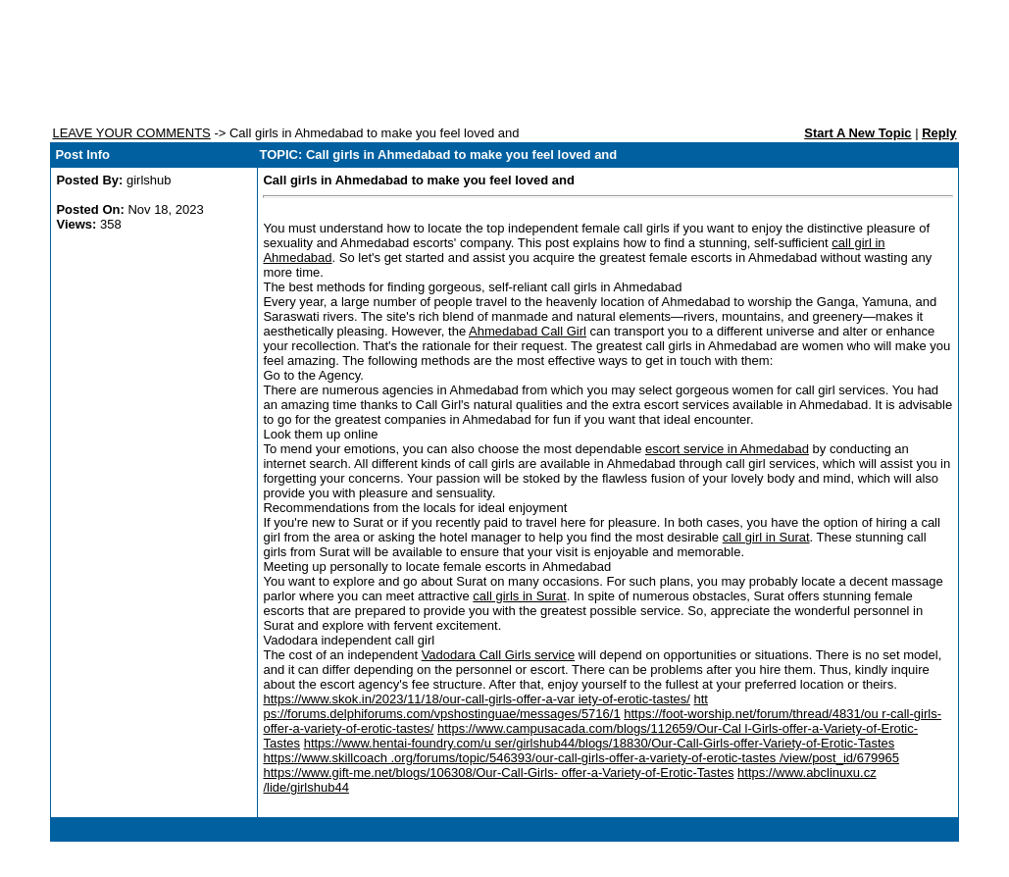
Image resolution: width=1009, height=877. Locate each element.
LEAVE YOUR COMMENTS (131, 133)
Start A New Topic (857, 133)
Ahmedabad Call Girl (527, 331)
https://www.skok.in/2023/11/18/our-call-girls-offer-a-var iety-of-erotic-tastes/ (476, 699)
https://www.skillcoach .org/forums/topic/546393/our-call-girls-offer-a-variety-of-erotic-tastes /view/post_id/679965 (581, 757)
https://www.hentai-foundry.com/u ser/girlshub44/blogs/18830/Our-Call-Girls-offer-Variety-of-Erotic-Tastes (599, 743)
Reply (939, 133)
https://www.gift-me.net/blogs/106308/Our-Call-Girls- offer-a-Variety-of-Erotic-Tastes (498, 772)
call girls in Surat (519, 596)
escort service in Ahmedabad (727, 448)
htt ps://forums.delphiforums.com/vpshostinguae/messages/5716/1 (485, 706)
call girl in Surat (766, 537)
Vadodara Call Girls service (499, 654)
